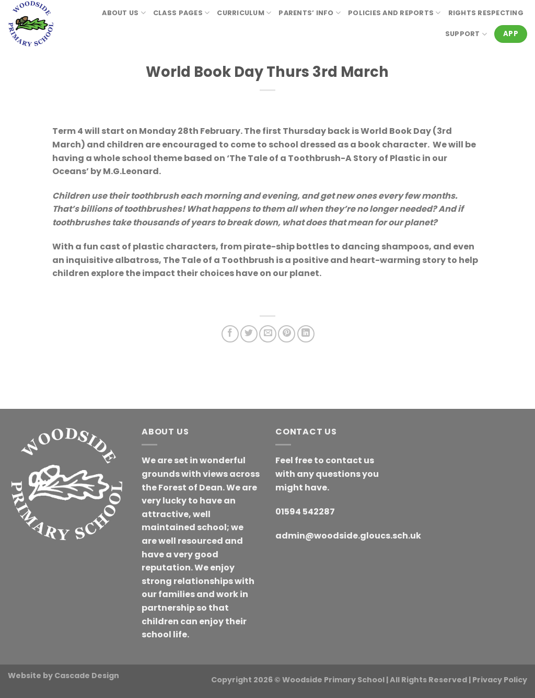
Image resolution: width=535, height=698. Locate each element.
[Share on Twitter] (249, 333)
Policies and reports (394, 13)
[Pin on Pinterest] (286, 333)
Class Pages (181, 13)
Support (466, 34)
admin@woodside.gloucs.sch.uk (348, 536)
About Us (124, 13)
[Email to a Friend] (267, 333)
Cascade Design (86, 675)
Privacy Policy (499, 679)
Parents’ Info (309, 13)
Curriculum (244, 13)
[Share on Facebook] (230, 333)
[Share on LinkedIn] (306, 333)
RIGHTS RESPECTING (486, 12)
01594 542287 (305, 512)
